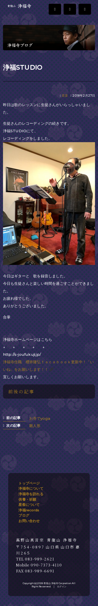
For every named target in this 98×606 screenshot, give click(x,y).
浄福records (28, 510)
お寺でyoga (39, 418)
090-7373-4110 (46, 565)
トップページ (29, 483)
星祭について (29, 505)
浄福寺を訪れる (30, 494)
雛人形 (35, 425)
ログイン (61, 586)
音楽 (65, 95)
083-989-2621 (40, 559)
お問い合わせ (29, 521)
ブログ (23, 515)
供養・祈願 (27, 499)
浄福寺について (30, 488)
